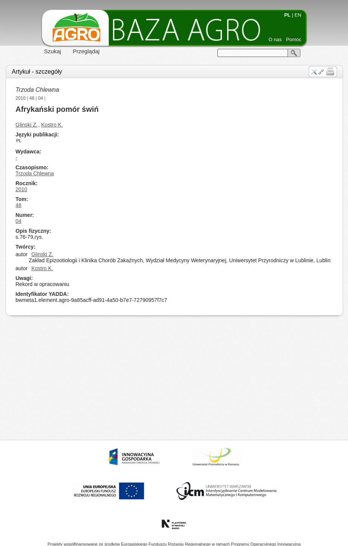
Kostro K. (52, 125)
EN (297, 15)
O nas (275, 39)
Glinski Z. (26, 125)
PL (287, 15)
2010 (20, 98)
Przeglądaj (86, 51)
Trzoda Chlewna (37, 90)
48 (31, 98)
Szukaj (52, 51)
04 (40, 98)
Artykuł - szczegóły (37, 71)
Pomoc (293, 39)
